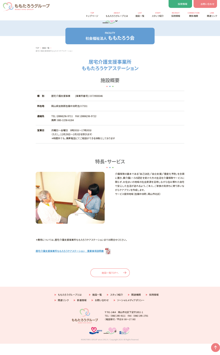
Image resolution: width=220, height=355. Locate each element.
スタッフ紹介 (116, 306)
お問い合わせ (207, 4)
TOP (37, 57)
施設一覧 (45, 57)
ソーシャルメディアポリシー (130, 311)
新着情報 (82, 311)
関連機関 (136, 306)
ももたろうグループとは (71, 306)
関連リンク (63, 311)
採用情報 (182, 4)
